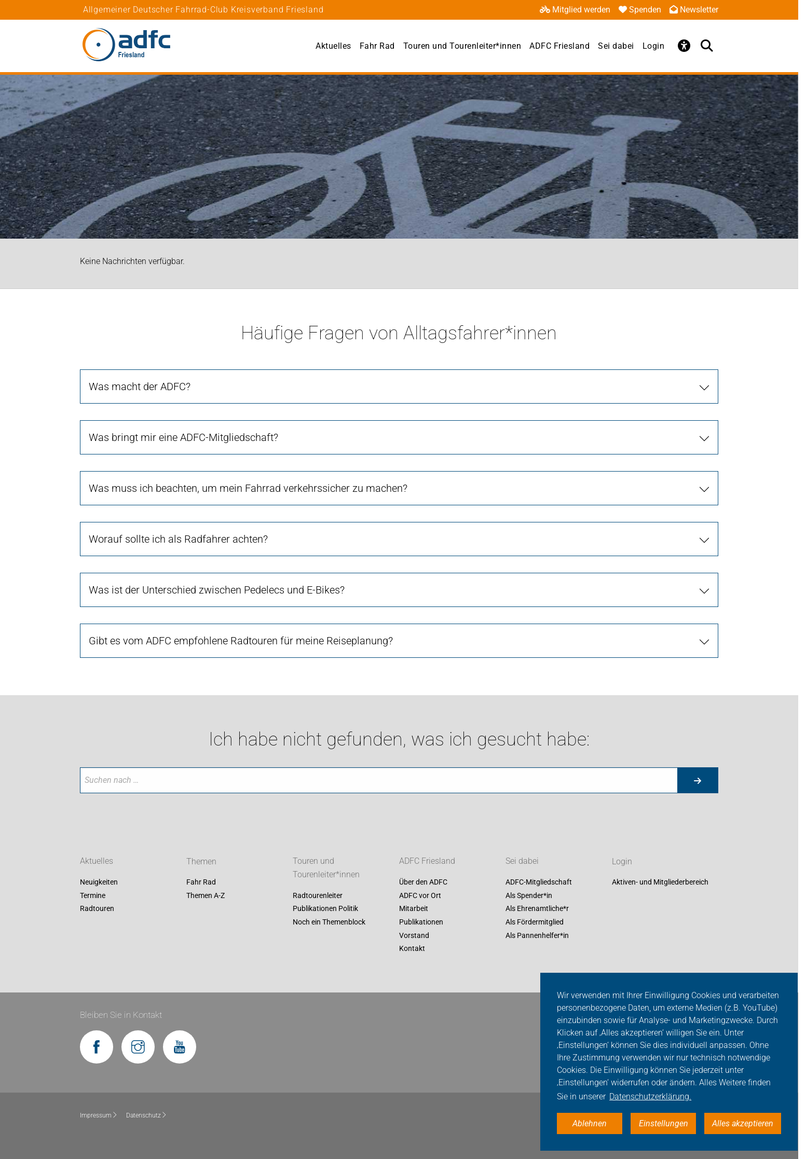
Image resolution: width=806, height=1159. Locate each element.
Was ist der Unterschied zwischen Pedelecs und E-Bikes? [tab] (217, 590)
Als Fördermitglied (535, 922)
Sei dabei (616, 46)
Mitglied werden (575, 10)
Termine (92, 895)
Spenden (640, 10)
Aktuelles (333, 46)
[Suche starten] (697, 780)
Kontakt (412, 949)
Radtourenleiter (318, 895)
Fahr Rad (377, 46)
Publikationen (421, 922)
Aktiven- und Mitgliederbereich (660, 882)
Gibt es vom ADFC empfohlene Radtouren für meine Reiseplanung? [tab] (241, 640)
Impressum (99, 1115)
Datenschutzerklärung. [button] (650, 1096)
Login (654, 46)
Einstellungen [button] (663, 1123)
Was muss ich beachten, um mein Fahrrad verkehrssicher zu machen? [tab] (248, 488)
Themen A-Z (205, 895)
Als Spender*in (529, 895)
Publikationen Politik (325, 909)
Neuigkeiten (99, 882)
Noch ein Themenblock (329, 922)
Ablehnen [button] (589, 1123)
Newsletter (694, 10)
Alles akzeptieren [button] (742, 1123)
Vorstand (414, 935)
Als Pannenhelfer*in (537, 935)
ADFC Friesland (559, 46)
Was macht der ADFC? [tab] (139, 386)
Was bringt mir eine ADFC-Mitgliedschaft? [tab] (183, 437)
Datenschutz (146, 1115)
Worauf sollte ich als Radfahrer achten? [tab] (178, 539)
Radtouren (97, 909)
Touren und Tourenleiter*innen (462, 46)
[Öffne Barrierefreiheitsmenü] (684, 45)
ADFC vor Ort (420, 895)
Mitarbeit (413, 909)
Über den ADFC (423, 882)
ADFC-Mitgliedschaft (539, 882)
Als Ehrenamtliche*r (537, 909)
